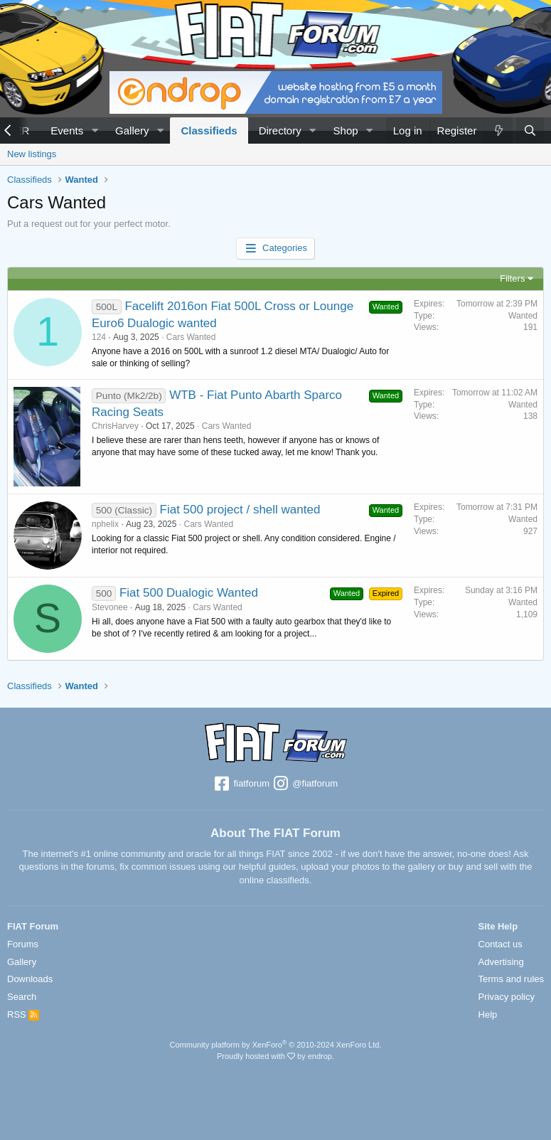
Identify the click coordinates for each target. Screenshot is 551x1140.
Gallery (132, 130)
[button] (95, 130)
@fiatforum (305, 784)
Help (488, 1014)
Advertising (501, 962)
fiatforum (241, 784)
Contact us (500, 944)
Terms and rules (511, 979)
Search (21, 996)
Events (66, 130)
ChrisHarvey (115, 426)
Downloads (30, 979)
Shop (345, 130)
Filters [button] (512, 278)
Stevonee (110, 607)
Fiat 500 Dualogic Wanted (188, 593)
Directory (280, 130)
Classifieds (209, 130)
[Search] (530, 130)
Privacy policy (506, 996)
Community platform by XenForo (276, 1044)
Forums (22, 944)
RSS (23, 1014)
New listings (31, 154)
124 (99, 337)
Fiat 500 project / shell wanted (240, 509)
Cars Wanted (191, 337)
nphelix (105, 524)
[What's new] (497, 130)
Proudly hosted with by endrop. (275, 1056)
